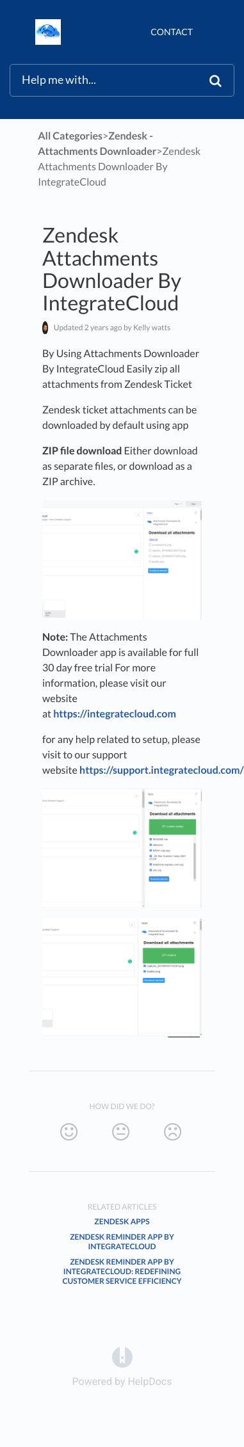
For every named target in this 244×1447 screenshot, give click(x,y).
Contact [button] (171, 31)
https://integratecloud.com (114, 714)
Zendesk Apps (121, 1221)
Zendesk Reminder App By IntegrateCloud (122, 1241)
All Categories (70, 136)
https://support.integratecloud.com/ (161, 770)
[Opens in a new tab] (122, 1356)
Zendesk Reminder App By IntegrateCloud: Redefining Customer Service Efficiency (121, 1271)
